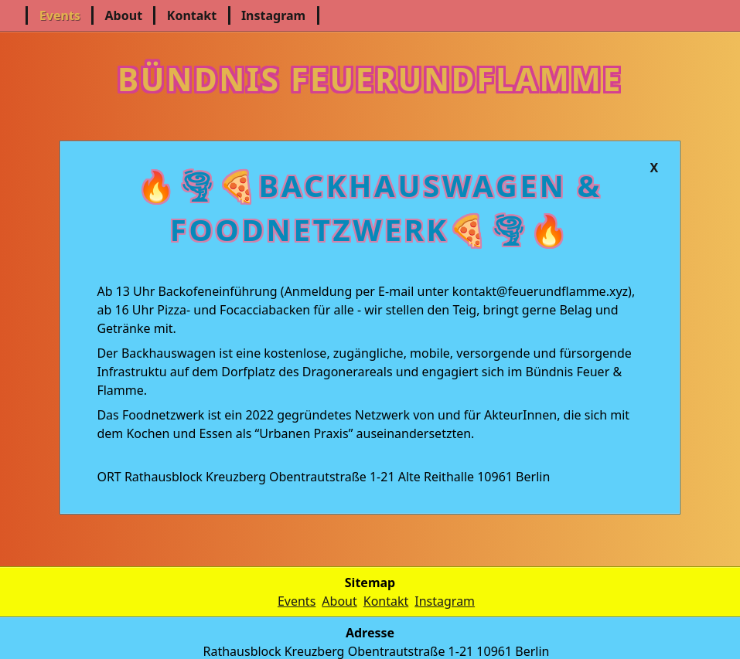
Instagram (273, 15)
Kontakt (192, 15)
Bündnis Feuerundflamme (370, 75)
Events (59, 15)
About (124, 15)
